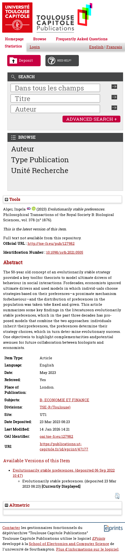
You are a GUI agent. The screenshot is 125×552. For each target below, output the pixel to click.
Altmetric (17, 505)
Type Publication (40, 159)
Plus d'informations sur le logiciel (87, 549)
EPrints (98, 538)
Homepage (14, 39)
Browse (39, 39)
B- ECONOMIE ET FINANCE (64, 399)
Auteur (22, 149)
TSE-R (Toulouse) (55, 407)
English (96, 46)
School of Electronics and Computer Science (69, 543)
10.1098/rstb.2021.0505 (64, 252)
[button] (117, 496)
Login (35, 46)
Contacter (11, 527)
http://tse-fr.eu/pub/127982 (51, 243)
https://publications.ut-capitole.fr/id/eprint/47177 (64, 446)
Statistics (13, 46)
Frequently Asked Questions (81, 39)
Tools (12, 199)
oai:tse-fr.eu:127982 (56, 436)
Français (114, 46)
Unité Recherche (40, 170)
